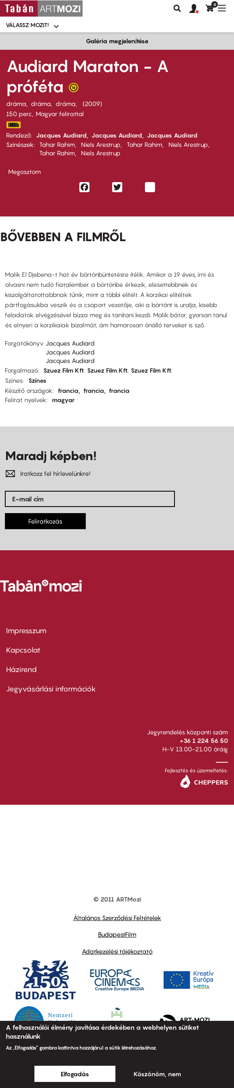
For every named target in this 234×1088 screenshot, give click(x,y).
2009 (92, 103)
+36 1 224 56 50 (204, 740)
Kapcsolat (23, 650)
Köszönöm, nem (157, 1073)
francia (68, 390)
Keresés (177, 8)
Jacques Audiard (61, 135)
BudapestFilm (117, 934)
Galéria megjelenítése (117, 41)
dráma (16, 103)
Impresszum (26, 630)
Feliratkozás (45, 521)
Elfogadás (75, 1073)
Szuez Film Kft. (64, 370)
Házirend (21, 669)
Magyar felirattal (60, 113)
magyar (63, 399)
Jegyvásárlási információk (51, 689)
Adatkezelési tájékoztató (117, 951)
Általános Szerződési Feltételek (117, 917)
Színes (37, 380)
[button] (197, 9)
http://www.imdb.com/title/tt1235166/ (13, 124)
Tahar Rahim (57, 144)
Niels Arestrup (101, 144)
